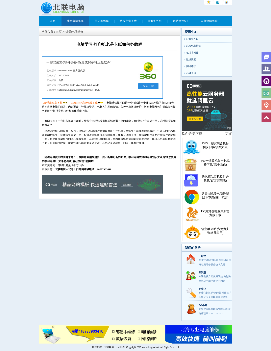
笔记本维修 (102, 21)
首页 (53, 21)
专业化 (202, 288)
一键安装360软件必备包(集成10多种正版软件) (79, 62)
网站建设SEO (181, 21)
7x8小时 (203, 305)
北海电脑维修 (75, 21)
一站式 (202, 256)
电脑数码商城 (209, 21)
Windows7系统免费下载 (87, 102)
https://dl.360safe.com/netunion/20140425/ (79, 90)
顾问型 (202, 272)
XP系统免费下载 (55, 102)
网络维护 (191, 66)
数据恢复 (191, 59)
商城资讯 (191, 73)
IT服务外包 (155, 21)
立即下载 (148, 85)
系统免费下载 (128, 21)
